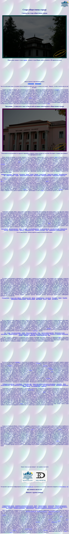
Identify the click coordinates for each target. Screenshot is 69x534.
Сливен (17, 175)
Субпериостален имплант (8, 384)
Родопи (32, 174)
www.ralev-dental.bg (54, 229)
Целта (49, 519)
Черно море (15, 174)
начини (59, 520)
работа (58, 441)
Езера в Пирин (4, 229)
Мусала (45, 299)
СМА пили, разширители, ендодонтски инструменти (47, 508)
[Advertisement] (34, 71)
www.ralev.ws (55, 299)
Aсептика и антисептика (19, 508)
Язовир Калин (63, 229)
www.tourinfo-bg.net (35, 386)
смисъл (21, 403)
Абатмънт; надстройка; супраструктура (40, 334)
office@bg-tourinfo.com (31, 511)
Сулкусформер (18, 384)
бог (5, 178)
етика (42, 190)
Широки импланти (13, 334)
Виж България (37, 175)
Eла (5, 333)
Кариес (27, 174)
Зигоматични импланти (24, 334)
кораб (44, 392)
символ (24, 189)
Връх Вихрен (39, 299)
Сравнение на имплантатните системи (24, 505)
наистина (37, 521)
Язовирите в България (6, 174)
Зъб (4, 175)
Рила (47, 230)
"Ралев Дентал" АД (63, 486)
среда (56, 157)
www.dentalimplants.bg (33, 229)
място (61, 516)
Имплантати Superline (31, 333)
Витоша (36, 174)
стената (30, 370)
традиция (3, 164)
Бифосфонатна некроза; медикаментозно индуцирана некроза (22, 507)
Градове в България (13, 230)
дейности (14, 530)
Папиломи (43, 386)
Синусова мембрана (42, 507)
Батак (20, 229)
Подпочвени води (63, 174)
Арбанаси (22, 230)
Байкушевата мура (29, 230)
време (25, 60)
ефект (49, 223)
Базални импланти (13, 229)
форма (47, 181)
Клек (49, 335)
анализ (30, 97)
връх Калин (48, 298)
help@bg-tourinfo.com (42, 511)
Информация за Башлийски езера (57, 230)
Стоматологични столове (8, 505)
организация (31, 389)
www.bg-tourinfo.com (44, 229)
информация (54, 521)
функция (51, 369)
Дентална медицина (16, 333)
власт (48, 103)
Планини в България (40, 230)
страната (4, 515)
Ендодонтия (22, 174)
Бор (61, 508)
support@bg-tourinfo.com (54, 511)
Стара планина (42, 174)
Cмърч (8, 333)
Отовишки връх (5, 298)
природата (50, 513)
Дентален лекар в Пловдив (49, 385)
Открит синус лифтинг (15, 298)
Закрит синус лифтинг (52, 174)
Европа (60, 429)
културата (57, 89)
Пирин (60, 298)
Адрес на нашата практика (47, 333)
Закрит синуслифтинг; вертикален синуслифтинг (44, 384)
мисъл (11, 532)
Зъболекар (26, 335)
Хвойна (23, 333)
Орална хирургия (42, 505)
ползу (67, 519)
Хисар (64, 384)
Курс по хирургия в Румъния (17, 385)
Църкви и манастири (46, 175)
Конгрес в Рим (28, 385)
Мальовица (54, 298)
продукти (45, 530)
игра (52, 371)
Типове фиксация (27, 384)
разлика (61, 189)
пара (2, 181)
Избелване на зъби (26, 298)
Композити (59, 384)
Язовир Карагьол (40, 298)
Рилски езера (32, 335)
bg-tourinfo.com (29, 486)
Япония (33, 298)
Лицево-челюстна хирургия (26, 175)
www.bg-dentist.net (37, 385)
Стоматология (51, 505)
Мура (39, 333)
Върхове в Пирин (31, 299)
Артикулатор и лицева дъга (58, 175)
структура (35, 330)
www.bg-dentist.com (5, 385)
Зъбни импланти (10, 175)
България (25, 229)
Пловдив (6, 230)
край (59, 337)
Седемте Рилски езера (42, 335)
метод (32, 429)
